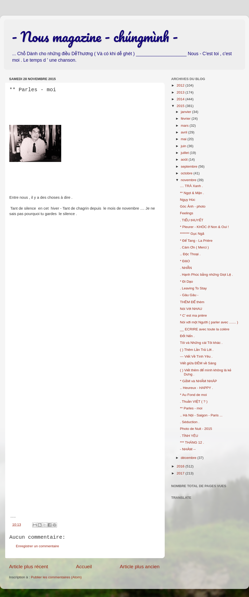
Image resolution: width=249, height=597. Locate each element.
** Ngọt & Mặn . (192, 193)
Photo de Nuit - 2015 (196, 429)
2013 (181, 92)
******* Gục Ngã (192, 234)
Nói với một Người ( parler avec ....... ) (209, 322)
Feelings (186, 213)
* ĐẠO (185, 261)
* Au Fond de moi (193, 395)
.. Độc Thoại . (190, 254)
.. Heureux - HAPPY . (196, 388)
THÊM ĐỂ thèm (192, 302)
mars (185, 125)
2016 (181, 466)
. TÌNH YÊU (189, 436)
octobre (187, 173)
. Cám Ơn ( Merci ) (194, 247)
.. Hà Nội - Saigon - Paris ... (201, 415)
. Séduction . (189, 422)
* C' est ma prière (193, 315)
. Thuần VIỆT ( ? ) (194, 401)
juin (184, 146)
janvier (186, 112)
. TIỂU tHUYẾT (191, 220)
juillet (185, 153)
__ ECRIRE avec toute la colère (205, 329)
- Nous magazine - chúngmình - (95, 36)
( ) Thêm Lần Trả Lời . (196, 350)
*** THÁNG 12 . (192, 442)
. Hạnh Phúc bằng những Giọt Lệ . (206, 274)
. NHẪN (186, 268)
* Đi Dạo (186, 281)
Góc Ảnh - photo (192, 206)
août (185, 159)
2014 (181, 99)
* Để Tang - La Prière (196, 241)
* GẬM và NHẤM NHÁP (198, 381)
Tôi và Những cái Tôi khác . (201, 343)
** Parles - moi (191, 408)
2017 (181, 473)
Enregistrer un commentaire (37, 546)
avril (184, 132)
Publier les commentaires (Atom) (56, 577)
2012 (181, 85)
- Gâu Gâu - (189, 295)
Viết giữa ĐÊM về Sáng (198, 363)
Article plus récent (28, 566)
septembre (189, 166)
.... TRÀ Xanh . (191, 186)
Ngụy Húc (187, 200)
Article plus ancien (140, 566)
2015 (181, 106)
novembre (189, 180)
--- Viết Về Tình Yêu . (196, 356)
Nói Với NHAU (191, 309)
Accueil (84, 566)
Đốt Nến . (187, 336)
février (186, 118)
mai (184, 139)
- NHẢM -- (188, 449)
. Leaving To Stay (193, 288)
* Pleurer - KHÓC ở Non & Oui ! (204, 227)
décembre (189, 458)
